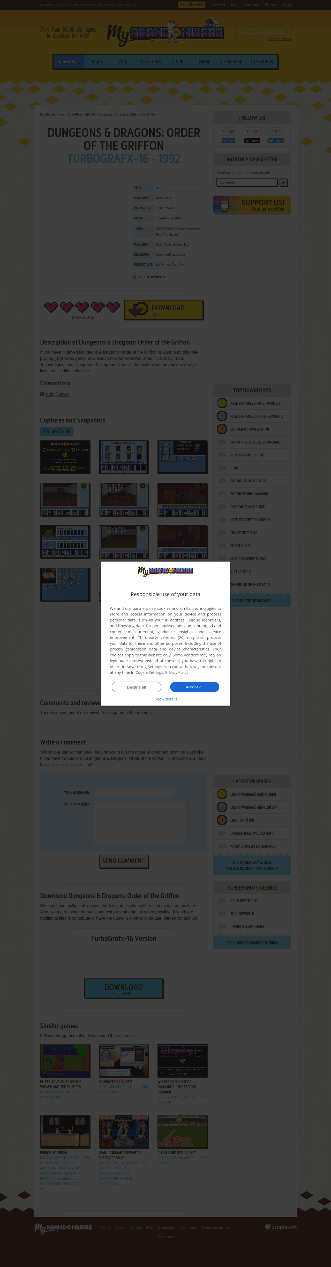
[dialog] (165, 633)
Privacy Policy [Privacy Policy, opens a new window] (177, 672)
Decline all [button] (136, 687)
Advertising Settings (144, 666)
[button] (165, 699)
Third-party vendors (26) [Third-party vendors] (161, 637)
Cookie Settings (149, 672)
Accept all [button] (195, 686)
